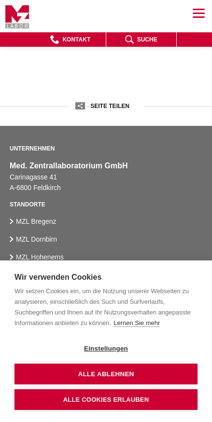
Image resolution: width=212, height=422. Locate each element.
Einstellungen (106, 348)
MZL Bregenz (36, 221)
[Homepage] (17, 16)
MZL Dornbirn (36, 239)
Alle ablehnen (106, 374)
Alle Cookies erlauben (106, 399)
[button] (70, 39)
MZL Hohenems (40, 257)
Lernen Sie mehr (136, 323)
